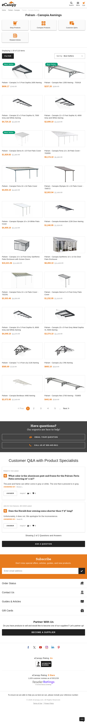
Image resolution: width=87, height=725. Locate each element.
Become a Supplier (43, 632)
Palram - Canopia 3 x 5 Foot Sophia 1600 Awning (22, 83)
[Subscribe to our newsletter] (81, 571)
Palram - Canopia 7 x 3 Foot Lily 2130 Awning (20, 363)
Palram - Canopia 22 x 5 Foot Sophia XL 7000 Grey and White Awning (20, 116)
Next (66, 408)
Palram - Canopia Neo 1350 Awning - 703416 (63, 83)
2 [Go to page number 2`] (33, 408)
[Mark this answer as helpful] (28, 493)
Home (4, 10)
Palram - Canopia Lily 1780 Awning (59, 363)
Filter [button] (7, 56)
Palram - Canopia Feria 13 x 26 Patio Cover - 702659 (63, 152)
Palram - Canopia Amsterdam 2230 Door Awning (64, 221)
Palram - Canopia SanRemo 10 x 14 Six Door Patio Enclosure (63, 258)
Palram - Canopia (14, 10)
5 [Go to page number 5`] (55, 408)
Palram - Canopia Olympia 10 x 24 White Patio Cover (21, 222)
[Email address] (40, 571)
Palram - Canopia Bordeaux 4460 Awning (18, 396)
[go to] (22, 70)
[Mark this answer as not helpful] (33, 493)
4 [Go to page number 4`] (48, 408)
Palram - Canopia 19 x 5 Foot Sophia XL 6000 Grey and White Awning (20, 328)
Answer (10, 493)
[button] (43, 437)
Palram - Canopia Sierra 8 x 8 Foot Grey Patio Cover (63, 293)
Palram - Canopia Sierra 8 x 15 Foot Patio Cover (21, 151)
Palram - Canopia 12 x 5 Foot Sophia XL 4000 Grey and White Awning (63, 116)
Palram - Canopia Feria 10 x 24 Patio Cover (19, 186)
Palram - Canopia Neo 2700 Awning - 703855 (63, 396)
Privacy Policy (49, 703)
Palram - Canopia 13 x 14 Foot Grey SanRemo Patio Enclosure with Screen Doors (21, 258)
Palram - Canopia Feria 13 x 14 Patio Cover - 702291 (20, 293)
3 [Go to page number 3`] (40, 408)
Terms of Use (37, 703)
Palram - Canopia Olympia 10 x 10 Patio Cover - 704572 (64, 187)
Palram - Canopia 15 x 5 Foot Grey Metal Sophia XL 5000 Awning (64, 328)
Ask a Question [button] (43, 544)
